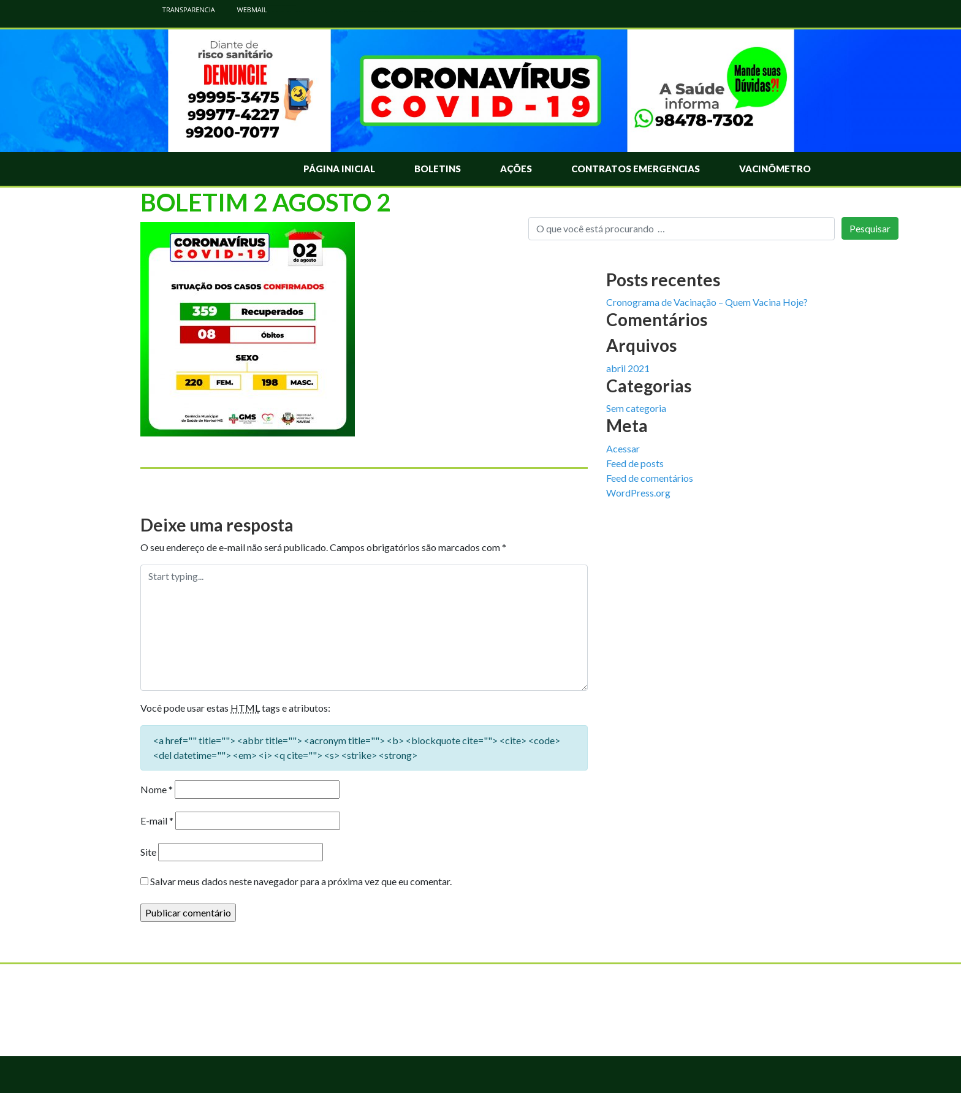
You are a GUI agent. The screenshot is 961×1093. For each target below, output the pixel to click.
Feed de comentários (649, 478)
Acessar (623, 448)
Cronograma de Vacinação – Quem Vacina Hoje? (707, 302)
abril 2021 (628, 368)
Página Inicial (339, 168)
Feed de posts (635, 463)
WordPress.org (638, 492)
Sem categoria (636, 408)
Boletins (437, 168)
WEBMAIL (245, 9)
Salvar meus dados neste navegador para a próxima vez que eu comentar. (301, 881)
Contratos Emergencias (635, 168)
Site (148, 852)
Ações (516, 168)
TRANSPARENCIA (182, 9)
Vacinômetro (775, 168)
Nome (156, 789)
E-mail (156, 820)
